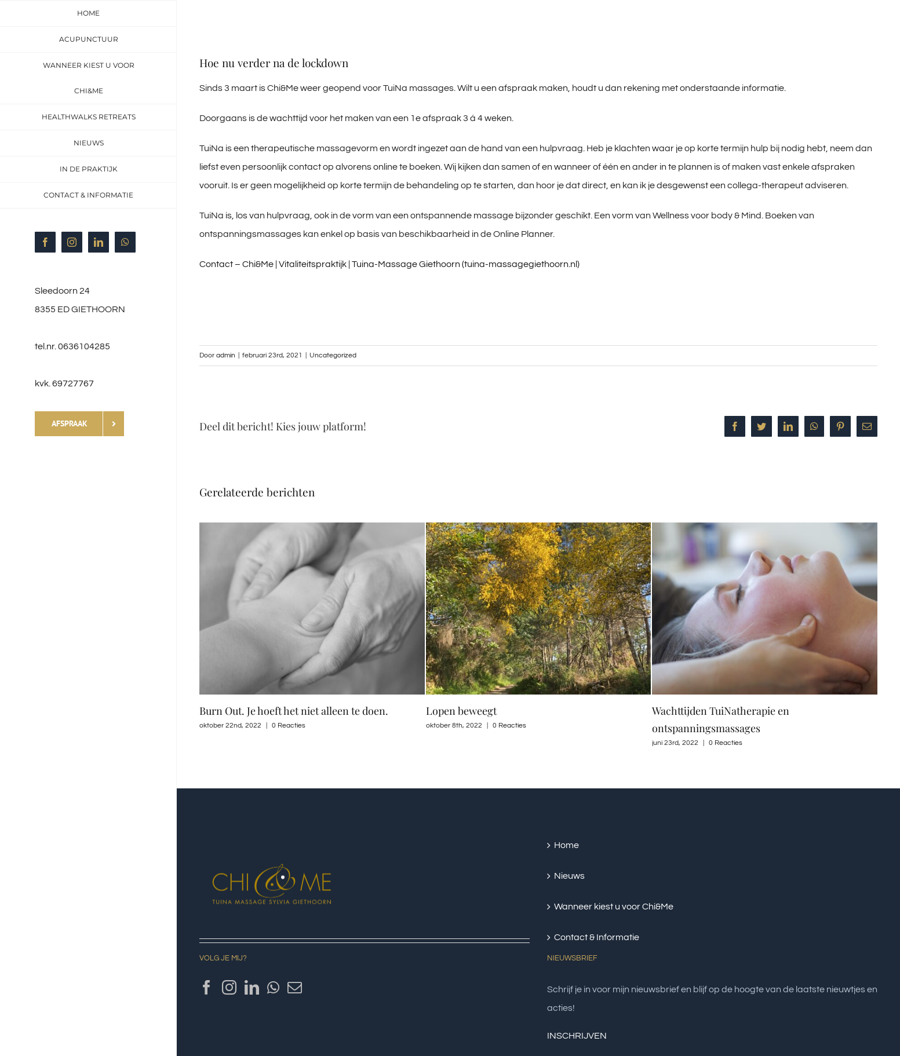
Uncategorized (332, 355)
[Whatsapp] (273, 987)
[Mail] (294, 987)
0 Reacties (288, 725)
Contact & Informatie (596, 937)
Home (566, 845)
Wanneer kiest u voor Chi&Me (613, 906)
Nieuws (569, 875)
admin (225, 355)
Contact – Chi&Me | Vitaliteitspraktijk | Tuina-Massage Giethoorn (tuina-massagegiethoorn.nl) (389, 264)
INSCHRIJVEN (577, 1035)
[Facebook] (206, 987)
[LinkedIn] (252, 987)
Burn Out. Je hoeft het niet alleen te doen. (293, 711)
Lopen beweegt (461, 711)
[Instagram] (229, 987)
